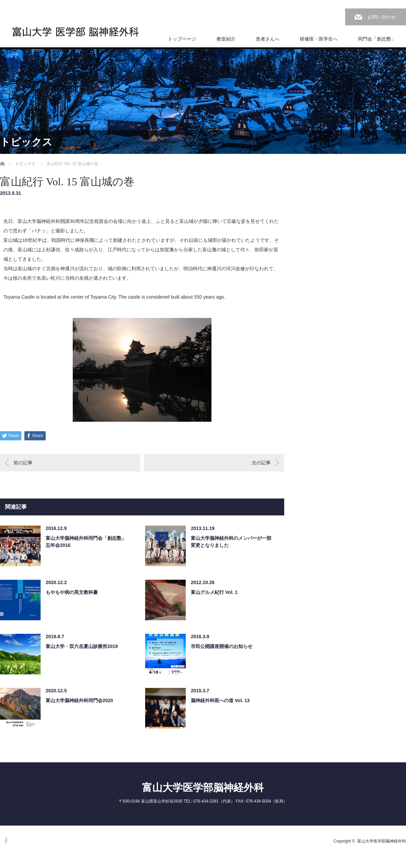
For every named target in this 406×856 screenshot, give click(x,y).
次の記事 (261, 462)
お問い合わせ (381, 17)
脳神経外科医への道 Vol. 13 (220, 700)
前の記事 (23, 462)
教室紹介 (226, 39)
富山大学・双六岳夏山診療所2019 (82, 646)
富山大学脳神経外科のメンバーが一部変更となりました (231, 541)
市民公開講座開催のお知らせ (221, 646)
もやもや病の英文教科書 (72, 592)
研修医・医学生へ (319, 39)
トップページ (182, 39)
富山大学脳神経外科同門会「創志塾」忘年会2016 (86, 541)
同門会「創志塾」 (377, 39)
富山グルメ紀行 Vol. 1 (214, 592)
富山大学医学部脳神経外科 (203, 787)
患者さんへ (267, 39)
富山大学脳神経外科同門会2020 (79, 700)
